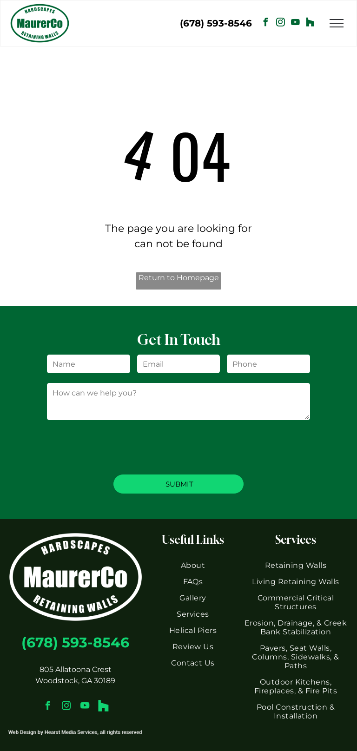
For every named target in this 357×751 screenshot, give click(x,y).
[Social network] (310, 23)
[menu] (336, 23)
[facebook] (265, 23)
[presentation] (117, 446)
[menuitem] (193, 565)
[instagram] (280, 23)
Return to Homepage (179, 277)
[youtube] (295, 23)
